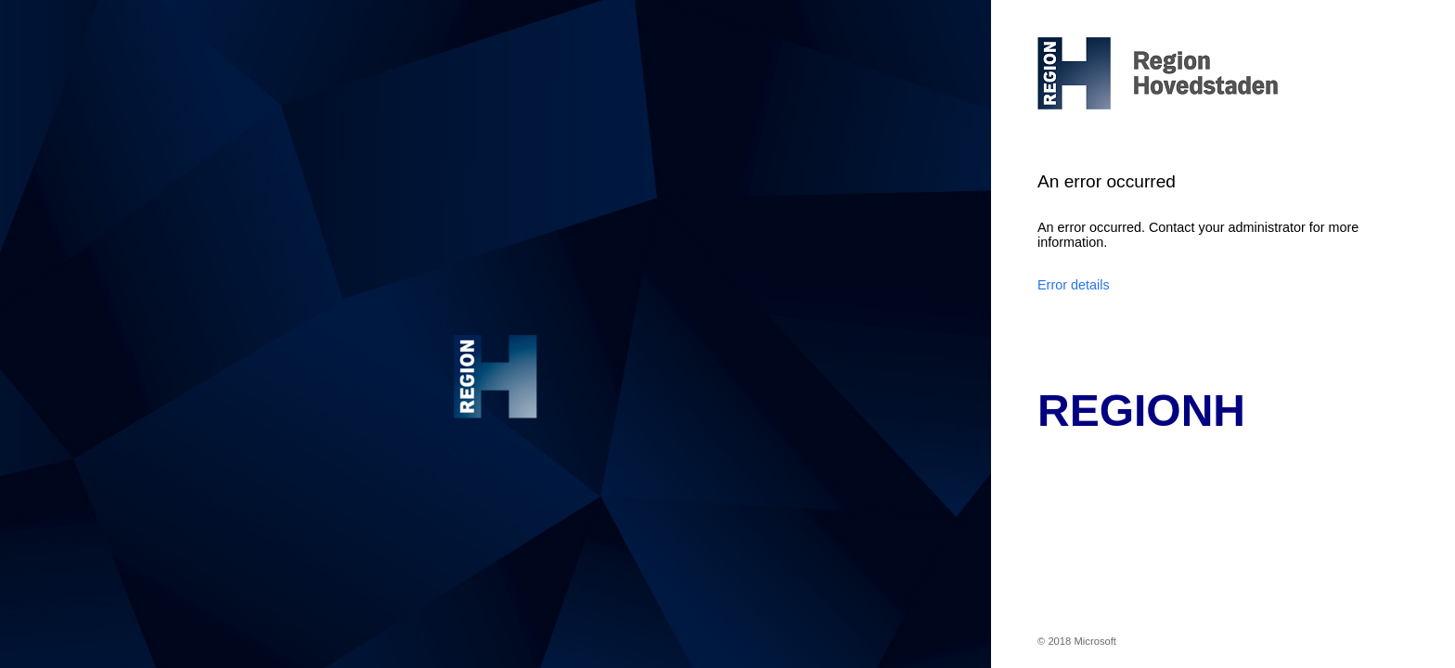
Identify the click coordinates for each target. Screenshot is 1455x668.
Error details (1073, 284)
